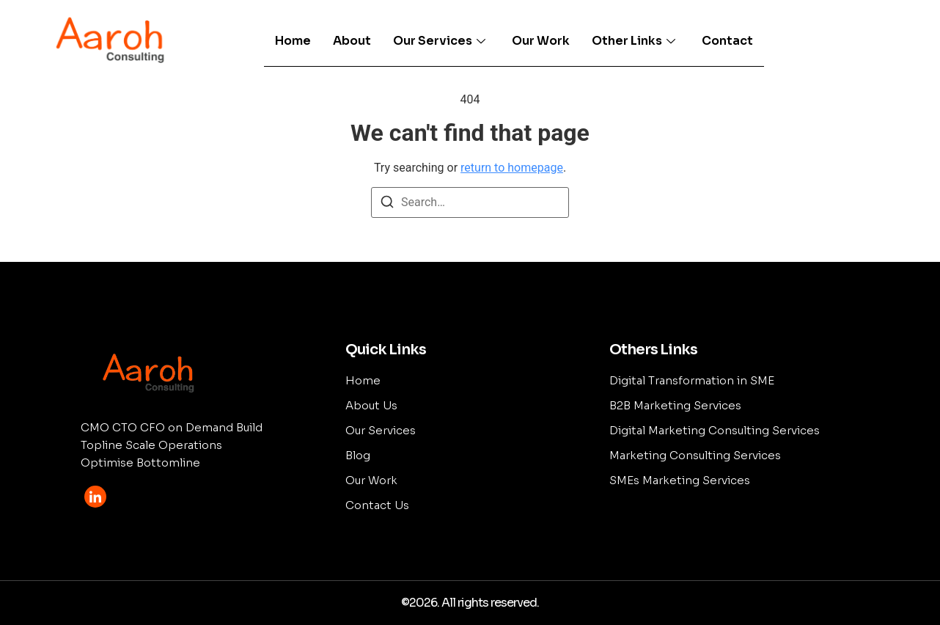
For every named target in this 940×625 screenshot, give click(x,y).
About (352, 40)
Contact (727, 40)
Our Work (541, 40)
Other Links (633, 40)
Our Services (439, 40)
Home (293, 40)
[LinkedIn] (95, 497)
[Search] (387, 204)
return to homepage (511, 168)
